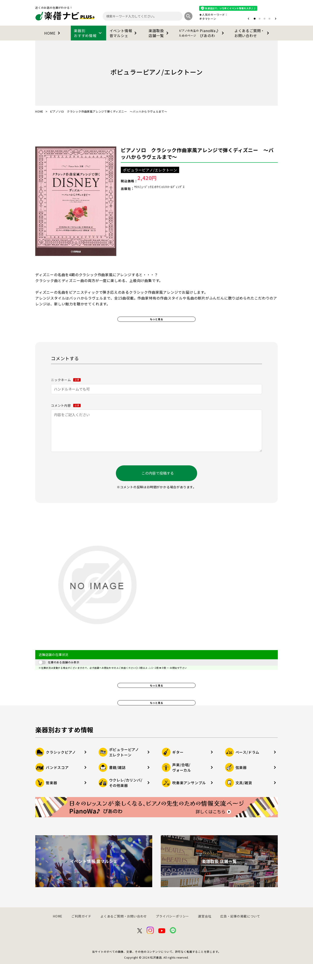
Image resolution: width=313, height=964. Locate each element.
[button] (248, 19)
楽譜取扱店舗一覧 (159, 33)
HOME (53, 33)
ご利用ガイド (81, 916)
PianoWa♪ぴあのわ (202, 33)
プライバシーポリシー (172, 916)
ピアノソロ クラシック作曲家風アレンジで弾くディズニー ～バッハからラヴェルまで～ (197, 153)
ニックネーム (66, 380)
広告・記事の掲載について (240, 916)
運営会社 (204, 916)
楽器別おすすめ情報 (88, 33)
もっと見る (156, 319)
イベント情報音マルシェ (124, 33)
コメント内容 (66, 405)
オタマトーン (207, 18)
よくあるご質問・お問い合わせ (252, 33)
